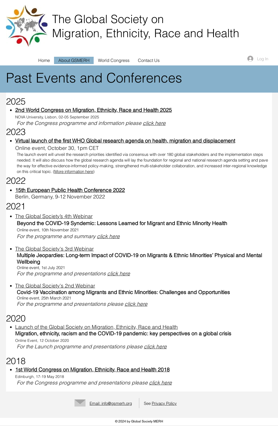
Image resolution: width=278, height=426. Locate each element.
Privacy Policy (164, 403)
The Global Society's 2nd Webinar (55, 285)
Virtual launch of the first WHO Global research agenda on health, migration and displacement (125, 140)
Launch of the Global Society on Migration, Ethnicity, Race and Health (96, 327)
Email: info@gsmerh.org (111, 403)
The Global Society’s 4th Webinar (54, 216)
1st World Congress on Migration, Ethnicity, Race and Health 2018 (92, 369)
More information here (73, 171)
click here (154, 123)
